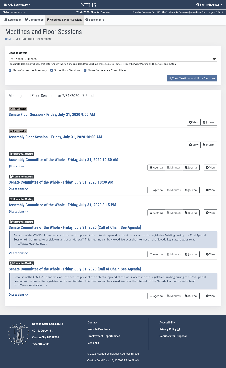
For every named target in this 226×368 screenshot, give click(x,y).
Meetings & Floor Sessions (64, 19)
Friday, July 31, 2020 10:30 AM (93, 159)
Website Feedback (99, 329)
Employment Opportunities (104, 336)
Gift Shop (93, 342)
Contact (92, 322)
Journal (209, 122)
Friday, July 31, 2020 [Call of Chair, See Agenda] (102, 227)
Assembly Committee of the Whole (37, 159)
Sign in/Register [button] (208, 4)
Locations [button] (18, 166)
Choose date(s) (18, 53)
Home (8, 39)
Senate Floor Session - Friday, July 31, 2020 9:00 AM (52, 114)
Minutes (174, 167)
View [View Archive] (193, 122)
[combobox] (110, 58)
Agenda (156, 167)
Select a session (13, 12)
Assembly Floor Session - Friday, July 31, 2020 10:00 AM (55, 137)
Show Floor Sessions (67, 70)
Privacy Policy (170, 329)
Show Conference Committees (107, 70)
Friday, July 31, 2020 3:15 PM (92, 205)
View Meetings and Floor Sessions (192, 78)
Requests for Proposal (173, 336)
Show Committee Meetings (30, 70)
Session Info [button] (94, 19)
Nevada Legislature (16, 4)
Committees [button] (34, 19)
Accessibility (167, 322)
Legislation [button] (12, 19)
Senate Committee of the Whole (34, 182)
